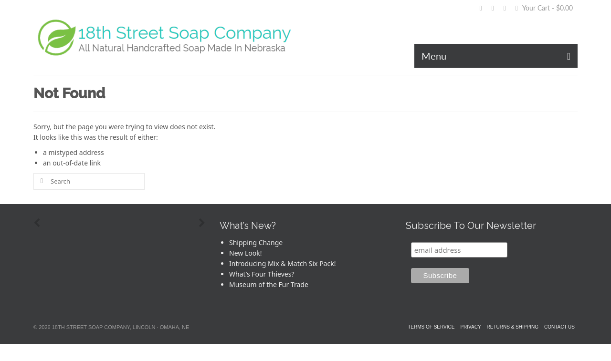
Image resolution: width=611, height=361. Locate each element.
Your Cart (544, 8)
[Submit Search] (40, 181)
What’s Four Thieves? (262, 273)
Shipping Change (256, 242)
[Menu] (496, 56)
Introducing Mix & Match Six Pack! (282, 263)
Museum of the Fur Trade (268, 284)
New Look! (245, 253)
